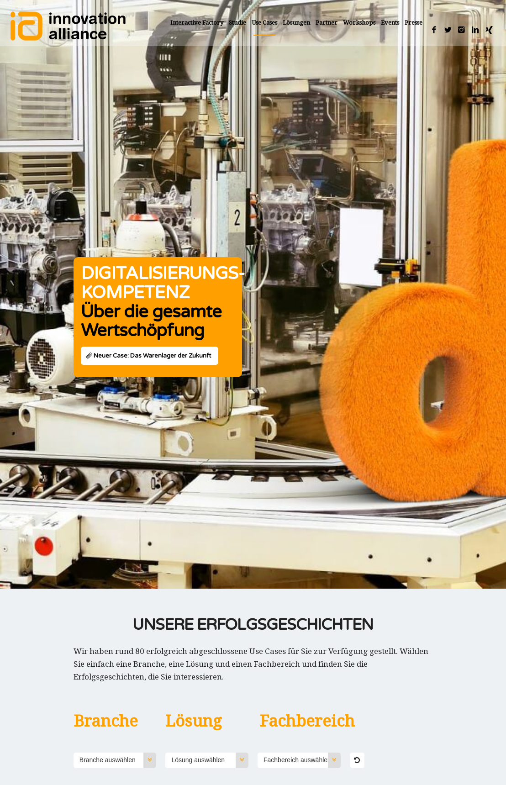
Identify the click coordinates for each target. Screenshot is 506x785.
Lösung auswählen (209, 760)
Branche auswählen (118, 760)
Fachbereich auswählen (302, 760)
